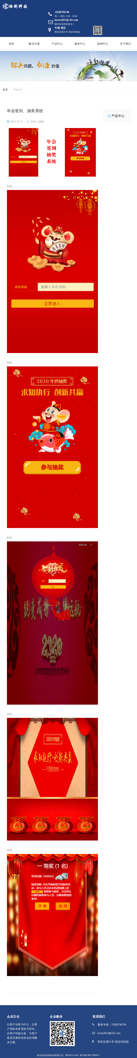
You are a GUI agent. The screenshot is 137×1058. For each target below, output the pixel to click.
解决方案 (34, 43)
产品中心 (57, 43)
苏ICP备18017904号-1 (90, 1055)
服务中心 (79, 43)
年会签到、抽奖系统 (25, 111)
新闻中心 (102, 43)
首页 (11, 43)
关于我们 (125, 43)
